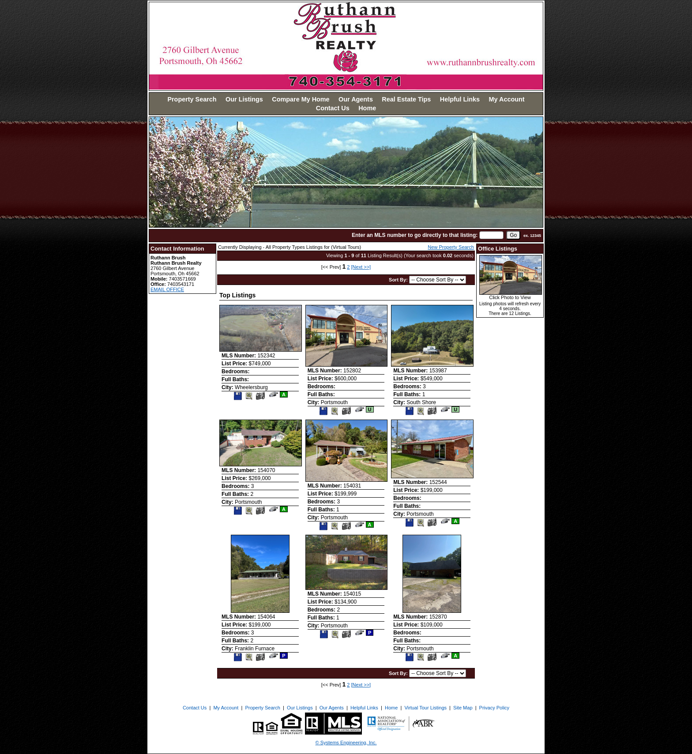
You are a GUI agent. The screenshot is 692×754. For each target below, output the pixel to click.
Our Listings (244, 99)
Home (367, 108)
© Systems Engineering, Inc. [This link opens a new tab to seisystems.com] (346, 742)
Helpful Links (460, 99)
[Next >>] (361, 267)
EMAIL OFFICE (167, 289)
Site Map (462, 707)
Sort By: (399, 279)
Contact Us (333, 108)
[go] (513, 235)
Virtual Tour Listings (425, 707)
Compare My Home (300, 99)
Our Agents (355, 99)
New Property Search (451, 247)
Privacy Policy (494, 707)
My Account (507, 99)
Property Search (191, 99)
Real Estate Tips (406, 99)
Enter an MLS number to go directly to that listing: (415, 235)
